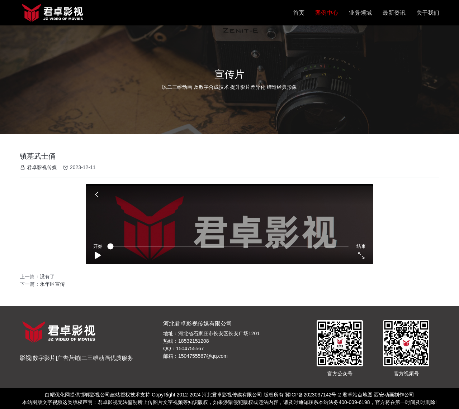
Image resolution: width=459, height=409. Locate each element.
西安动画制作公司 (394, 395)
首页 (298, 13)
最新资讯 (394, 13)
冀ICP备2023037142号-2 (313, 395)
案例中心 (326, 13)
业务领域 (360, 13)
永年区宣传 (52, 284)
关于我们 (427, 13)
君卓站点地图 (357, 395)
